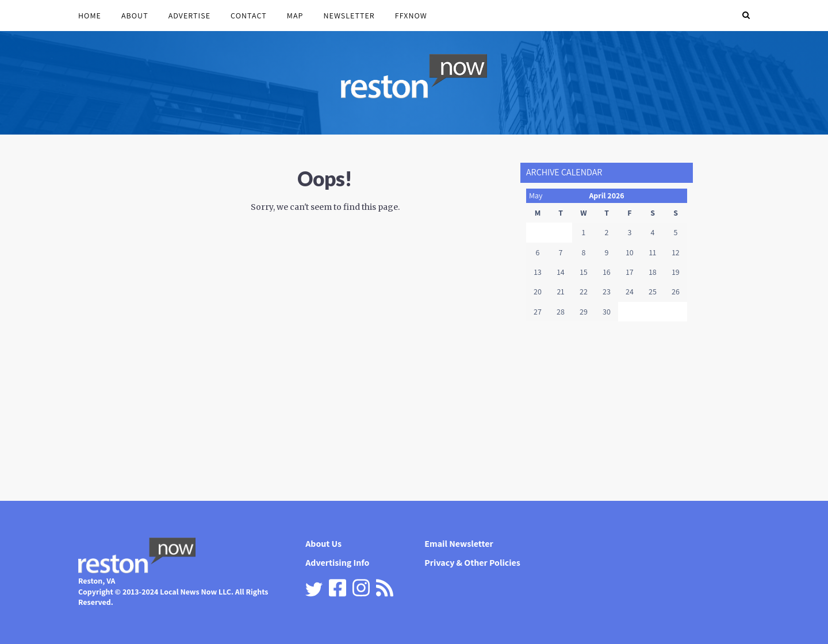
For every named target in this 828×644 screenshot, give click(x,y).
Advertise (189, 15)
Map (295, 15)
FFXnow (411, 15)
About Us (323, 544)
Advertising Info (337, 563)
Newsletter (348, 15)
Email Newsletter (458, 544)
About (134, 15)
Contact (249, 15)
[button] (746, 15)
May (536, 195)
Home (89, 15)
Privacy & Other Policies (472, 563)
